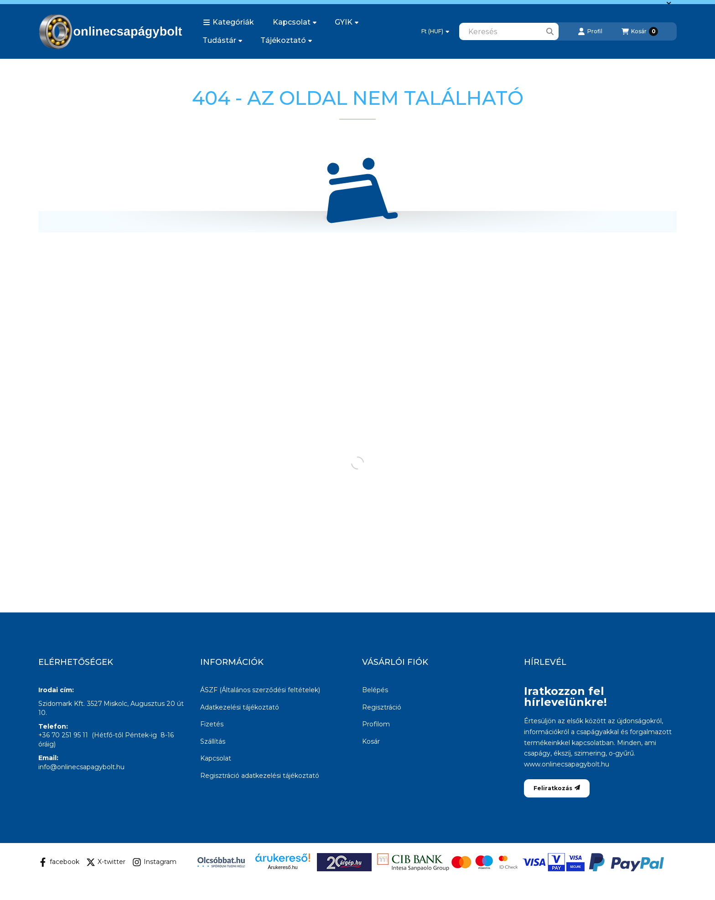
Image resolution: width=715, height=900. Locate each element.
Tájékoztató (286, 40)
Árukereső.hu (282, 867)
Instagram (154, 862)
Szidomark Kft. (61, 703)
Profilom (376, 724)
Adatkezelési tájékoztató (239, 707)
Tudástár (222, 40)
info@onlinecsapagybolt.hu (81, 767)
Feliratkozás (557, 788)
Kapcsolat (294, 22)
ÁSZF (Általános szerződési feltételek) (260, 690)
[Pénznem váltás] (435, 31)
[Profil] (590, 31)
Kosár (371, 741)
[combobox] (509, 31)
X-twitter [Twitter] (105, 862)
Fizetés (211, 724)
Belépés (375, 690)
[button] (228, 22)
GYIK (346, 22)
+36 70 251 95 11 (63, 735)
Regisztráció (381, 707)
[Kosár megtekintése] (639, 31)
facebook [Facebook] (58, 862)
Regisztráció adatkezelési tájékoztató (259, 775)
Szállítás (212, 741)
